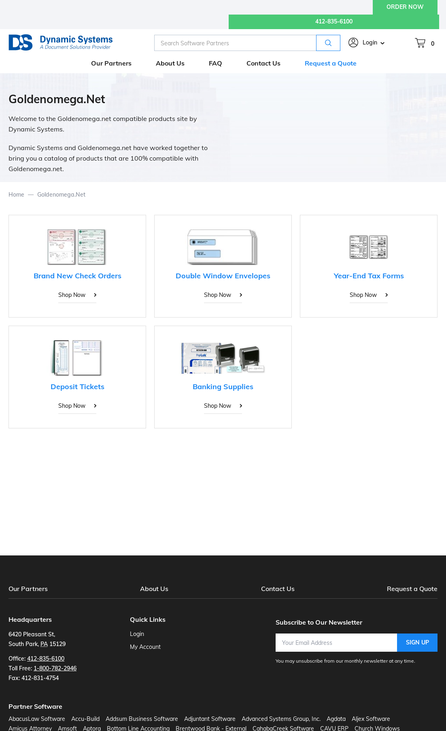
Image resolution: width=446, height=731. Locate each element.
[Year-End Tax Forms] (368, 266)
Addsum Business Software (142, 719)
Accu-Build (85, 719)
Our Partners (28, 589)
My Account (145, 646)
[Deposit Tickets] (77, 377)
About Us (154, 589)
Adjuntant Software (210, 719)
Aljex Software (371, 719)
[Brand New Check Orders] (77, 266)
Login (370, 42)
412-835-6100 (334, 21)
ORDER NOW (405, 7)
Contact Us (278, 589)
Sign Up (417, 642)
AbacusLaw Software (36, 719)
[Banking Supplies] (223, 377)
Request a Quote (412, 589)
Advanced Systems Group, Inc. (281, 719)
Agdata (336, 719)
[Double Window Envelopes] (223, 266)
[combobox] (247, 43)
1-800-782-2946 (55, 668)
